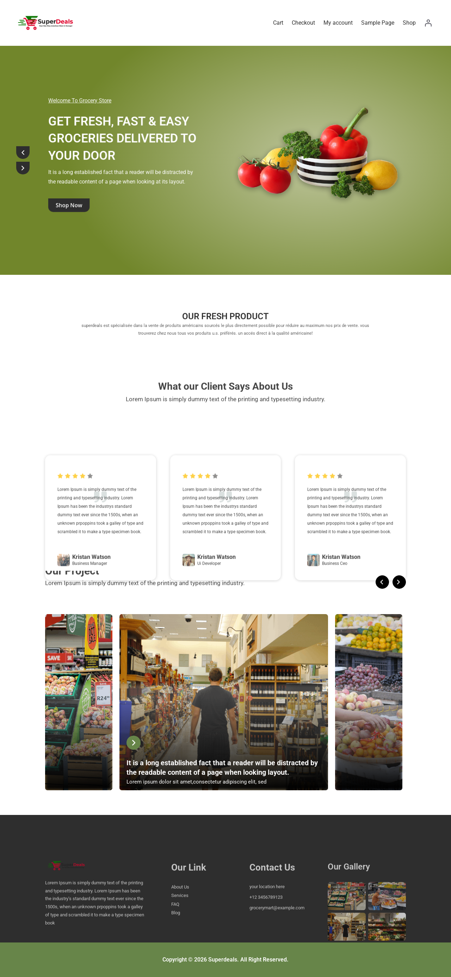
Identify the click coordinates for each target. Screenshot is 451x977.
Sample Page (377, 22)
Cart (278, 22)
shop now (80, 176)
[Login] (428, 23)
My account (338, 22)
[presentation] (23, 152)
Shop (409, 22)
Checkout (303, 22)
